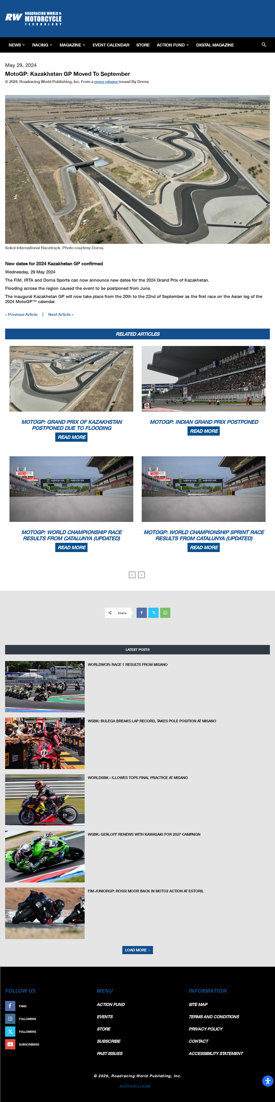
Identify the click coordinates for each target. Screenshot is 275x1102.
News (17, 44)
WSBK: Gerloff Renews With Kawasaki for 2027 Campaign (140, 834)
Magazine (72, 44)
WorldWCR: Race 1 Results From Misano (125, 665)
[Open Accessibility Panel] (267, 1081)
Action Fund (173, 44)
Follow (80, 1019)
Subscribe (78, 1044)
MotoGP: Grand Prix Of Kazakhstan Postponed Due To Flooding (71, 425)
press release (106, 81)
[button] (264, 45)
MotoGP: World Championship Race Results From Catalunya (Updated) (71, 535)
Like (83, 1006)
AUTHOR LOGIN (134, 1086)
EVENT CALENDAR (111, 44)
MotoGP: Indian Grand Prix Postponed (204, 422)
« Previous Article (21, 314)
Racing (42, 44)
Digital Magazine (215, 44)
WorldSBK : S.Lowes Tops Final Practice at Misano (134, 778)
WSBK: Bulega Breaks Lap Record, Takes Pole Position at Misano (147, 721)
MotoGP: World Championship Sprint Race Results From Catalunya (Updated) (204, 535)
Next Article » (60, 314)
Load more (137, 950)
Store (143, 44)
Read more (71, 437)
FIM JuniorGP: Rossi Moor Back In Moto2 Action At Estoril (142, 891)
